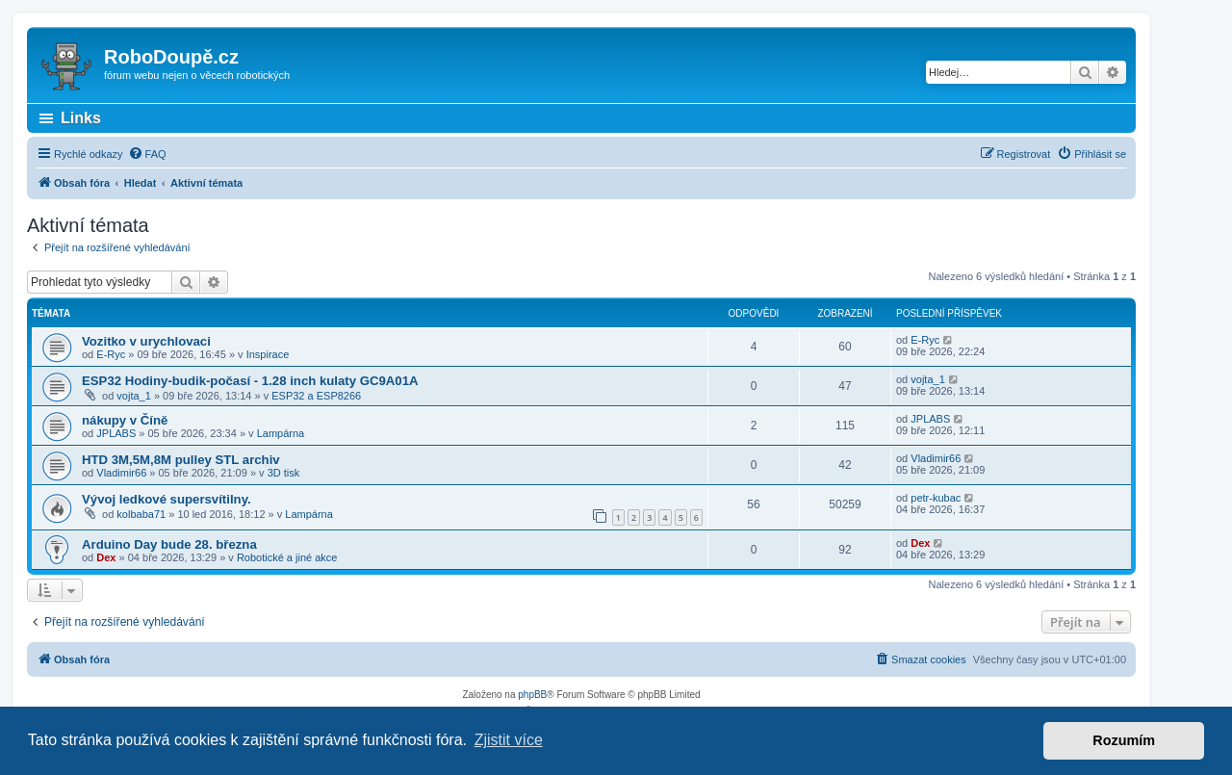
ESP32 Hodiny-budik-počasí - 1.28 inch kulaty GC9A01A (250, 381)
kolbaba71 (141, 514)
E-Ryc (110, 354)
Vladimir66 (121, 472)
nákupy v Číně (124, 420)
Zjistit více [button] (509, 740)
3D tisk (284, 472)
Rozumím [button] (1123, 740)
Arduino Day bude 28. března (169, 544)
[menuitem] (147, 154)
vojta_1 (133, 395)
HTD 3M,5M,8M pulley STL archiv (181, 459)
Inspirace (268, 354)
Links (81, 118)
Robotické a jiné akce (287, 557)
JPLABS (116, 433)
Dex (106, 557)
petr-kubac (936, 498)
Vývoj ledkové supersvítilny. (166, 499)
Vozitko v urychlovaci (146, 341)
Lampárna (281, 433)
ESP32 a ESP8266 (316, 395)
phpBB (532, 694)
